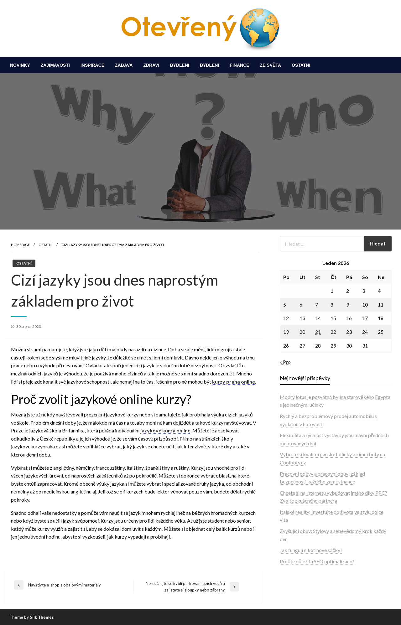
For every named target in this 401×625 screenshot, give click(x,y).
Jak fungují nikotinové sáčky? (311, 550)
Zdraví (151, 65)
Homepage (20, 245)
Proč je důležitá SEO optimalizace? (317, 561)
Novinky (20, 65)
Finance (239, 65)
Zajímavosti (55, 65)
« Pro (285, 362)
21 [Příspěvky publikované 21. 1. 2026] (318, 332)
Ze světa (270, 65)
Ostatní (301, 65)
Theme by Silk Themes (31, 617)
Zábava (124, 65)
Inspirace (92, 65)
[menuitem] (20, 65)
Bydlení (179, 65)
